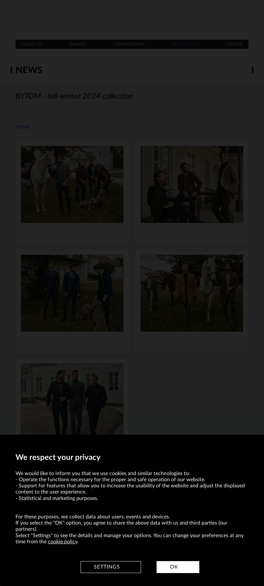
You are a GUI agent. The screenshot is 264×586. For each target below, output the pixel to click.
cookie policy (62, 541)
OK (174, 567)
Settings (107, 567)
